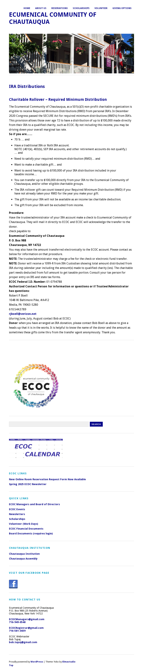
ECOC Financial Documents (26, 528)
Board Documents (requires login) (31, 533)
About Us (40, 8)
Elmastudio (68, 661)
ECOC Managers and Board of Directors (34, 504)
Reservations (59, 8)
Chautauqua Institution (24, 553)
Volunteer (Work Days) (23, 523)
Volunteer (100, 8)
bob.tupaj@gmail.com (23, 642)
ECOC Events (17, 509)
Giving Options (122, 8)
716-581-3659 (17, 630)
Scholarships (81, 8)
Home (27, 8)
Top (11, 665)
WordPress (37, 661)
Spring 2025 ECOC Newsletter (28, 484)
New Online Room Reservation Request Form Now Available (47, 479)
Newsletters (17, 514)
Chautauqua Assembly (23, 558)
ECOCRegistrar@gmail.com (26, 627)
